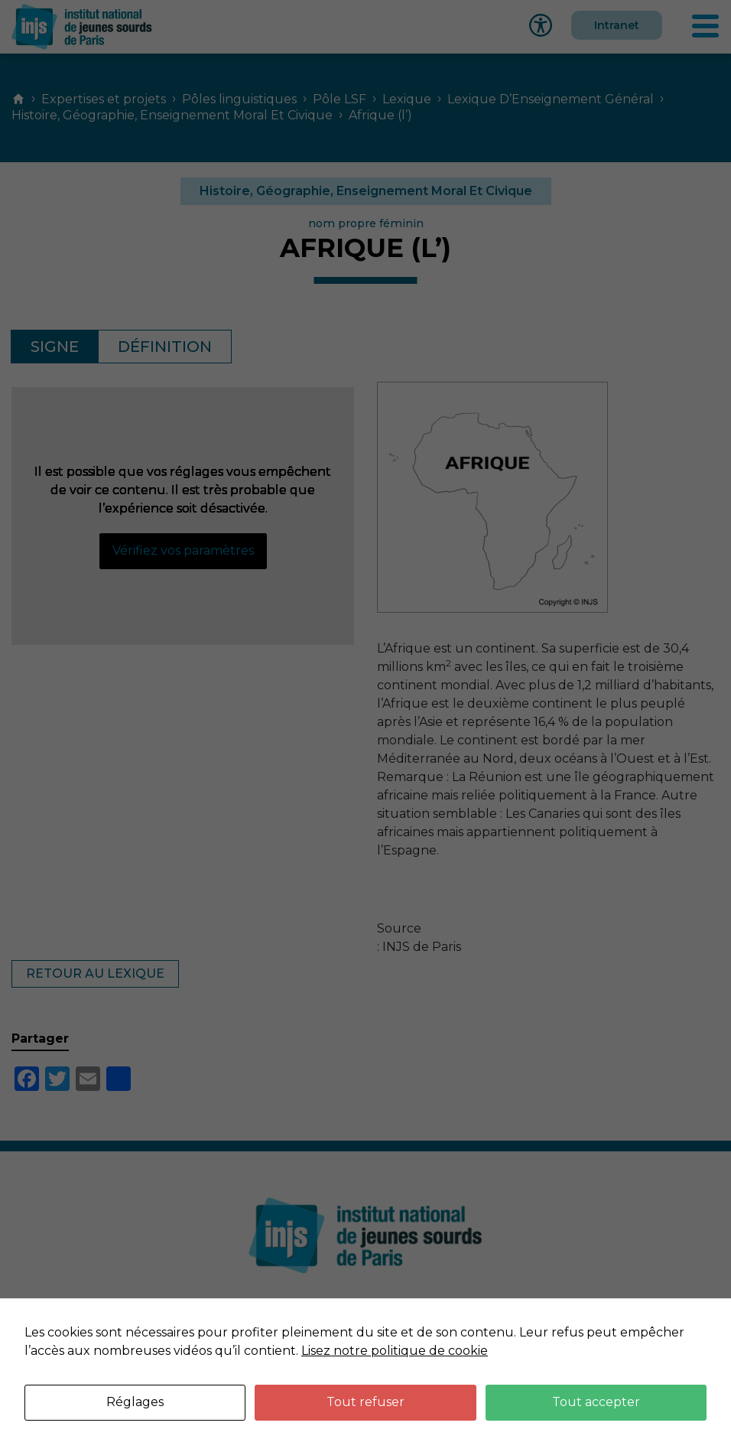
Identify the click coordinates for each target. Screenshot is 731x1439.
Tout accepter (596, 1402)
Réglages (135, 1402)
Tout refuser (365, 1402)
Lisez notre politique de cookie (394, 1350)
